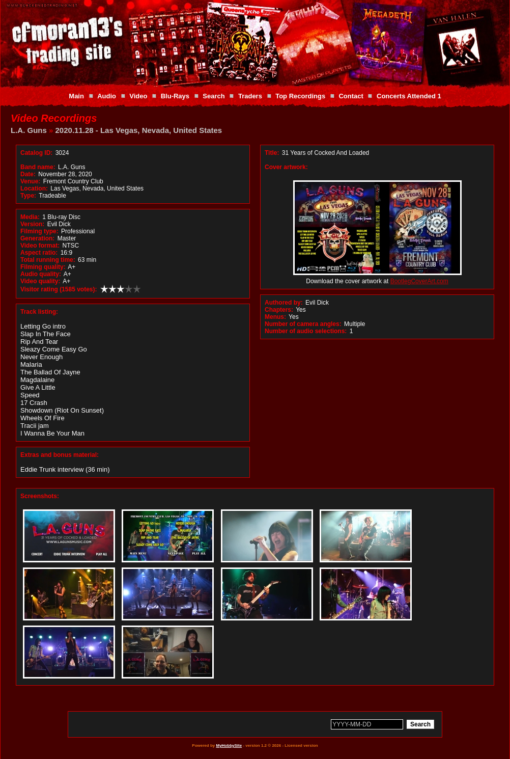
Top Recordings (300, 96)
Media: (30, 217)
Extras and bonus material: (59, 454)
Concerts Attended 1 (409, 96)
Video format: (40, 245)
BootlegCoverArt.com (419, 281)
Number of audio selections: (306, 331)
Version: (32, 224)
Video (138, 96)
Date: (28, 174)
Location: (34, 188)
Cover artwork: (286, 167)
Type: (28, 195)
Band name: (37, 167)
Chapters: (279, 309)
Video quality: (40, 281)
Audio (106, 96)
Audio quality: (40, 274)
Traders (250, 96)
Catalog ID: (36, 152)
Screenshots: (39, 496)
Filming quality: (43, 266)
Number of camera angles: (303, 324)
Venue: (30, 181)
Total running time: (47, 259)
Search (213, 96)
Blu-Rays (175, 96)
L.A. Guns (29, 130)
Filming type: (39, 231)
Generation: (37, 238)
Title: (273, 152)
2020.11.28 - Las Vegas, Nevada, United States (138, 130)
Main (76, 96)
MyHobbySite (229, 745)
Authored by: (284, 302)
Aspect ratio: (39, 252)
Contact (350, 96)
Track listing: (39, 311)
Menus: (275, 316)
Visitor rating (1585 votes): (58, 289)
